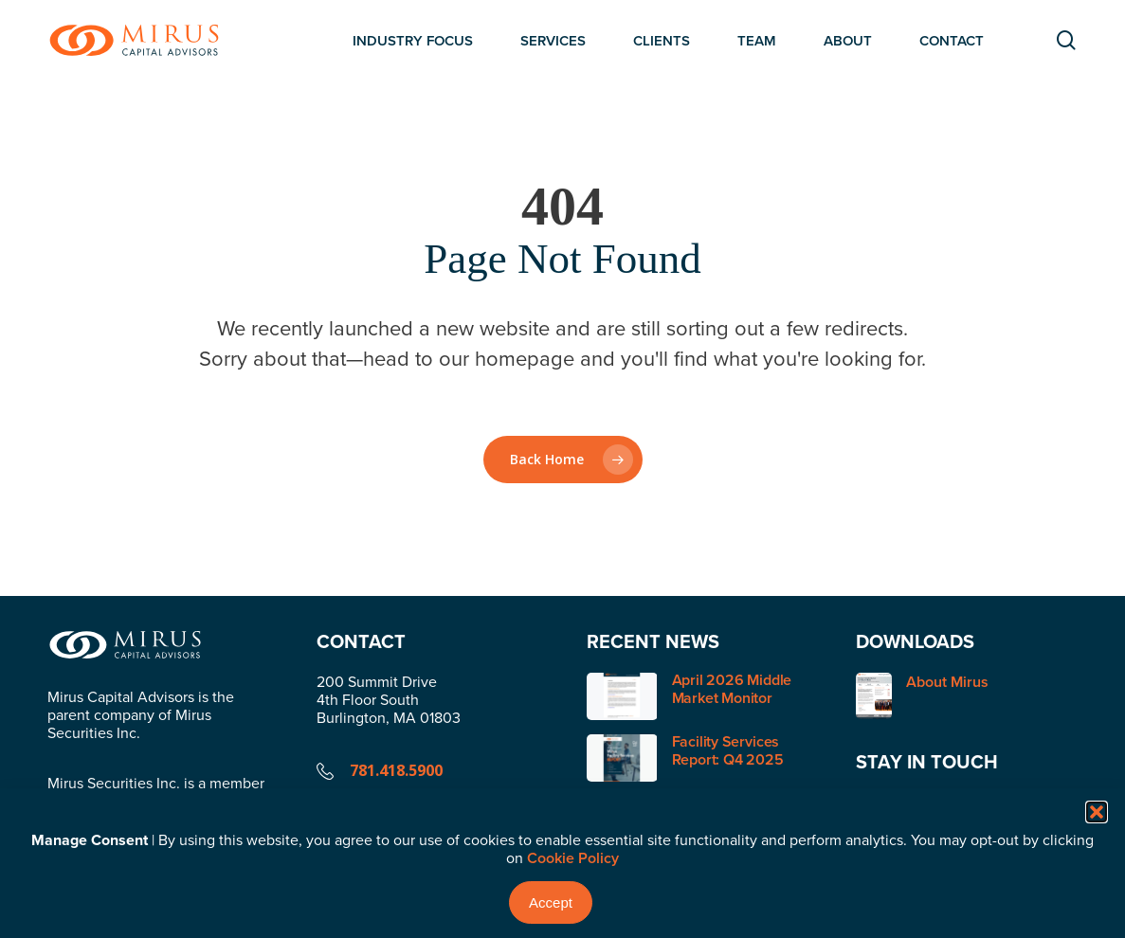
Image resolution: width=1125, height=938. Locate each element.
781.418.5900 (396, 770)
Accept (550, 902)
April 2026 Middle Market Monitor (732, 689)
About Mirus (922, 696)
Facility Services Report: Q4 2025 (728, 750)
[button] (1096, 812)
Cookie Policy (573, 858)
